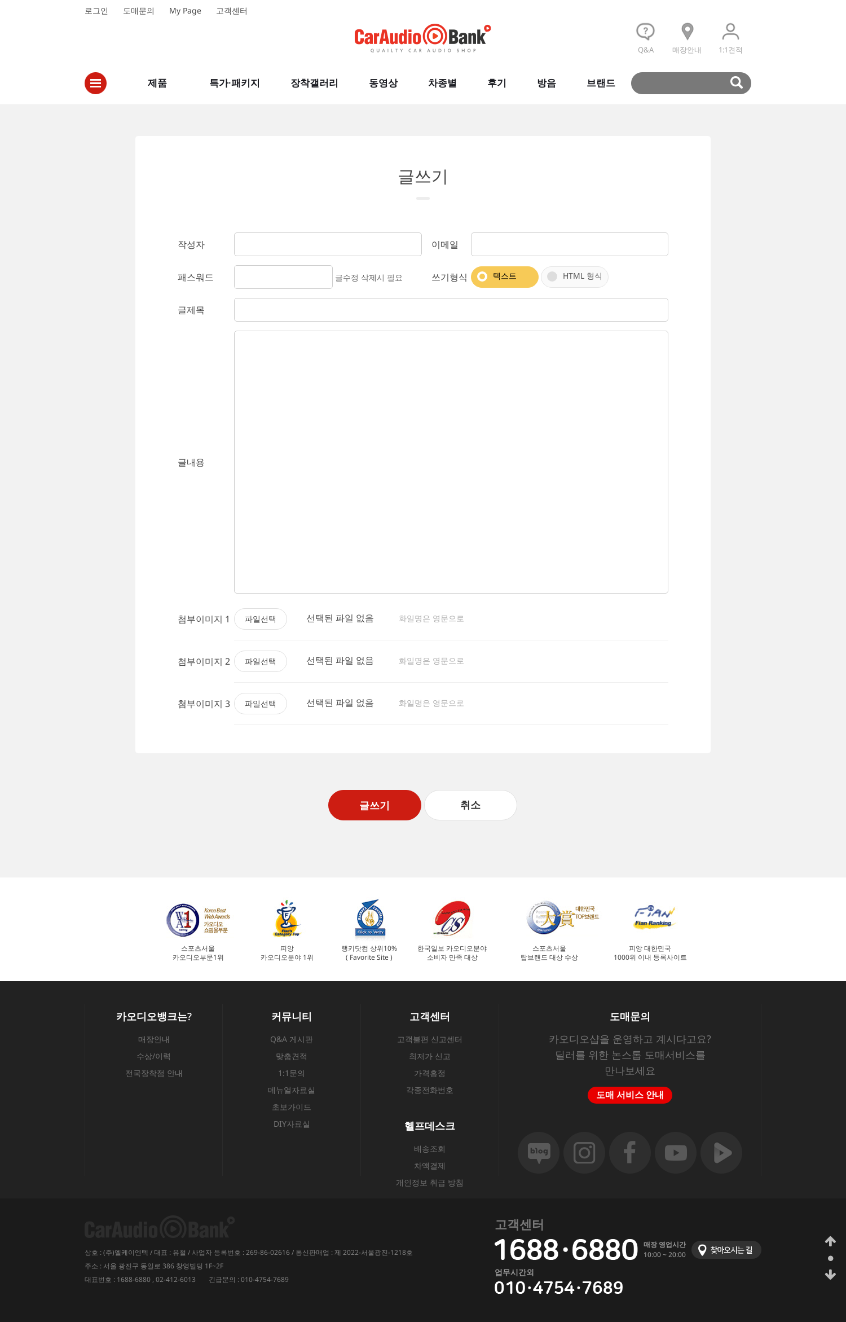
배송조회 (430, 1148)
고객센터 (232, 10)
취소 (470, 804)
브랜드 (601, 82)
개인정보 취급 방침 (430, 1182)
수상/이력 (153, 1056)
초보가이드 (291, 1106)
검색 (696, 83)
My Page (185, 10)
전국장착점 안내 (154, 1073)
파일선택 (260, 618)
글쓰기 (374, 805)
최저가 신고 (430, 1056)
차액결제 (430, 1165)
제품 (157, 82)
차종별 (442, 82)
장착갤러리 (314, 82)
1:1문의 (291, 1073)
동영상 (383, 82)
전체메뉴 (96, 83)
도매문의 (139, 10)
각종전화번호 (429, 1089)
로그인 (96, 10)
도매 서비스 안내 (630, 1094)
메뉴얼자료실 (291, 1089)
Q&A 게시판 (291, 1039)
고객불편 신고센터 (429, 1039)
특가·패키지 (234, 82)
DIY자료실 (292, 1123)
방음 (546, 82)
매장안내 (154, 1039)
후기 (496, 82)
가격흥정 (430, 1073)
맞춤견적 (291, 1056)
